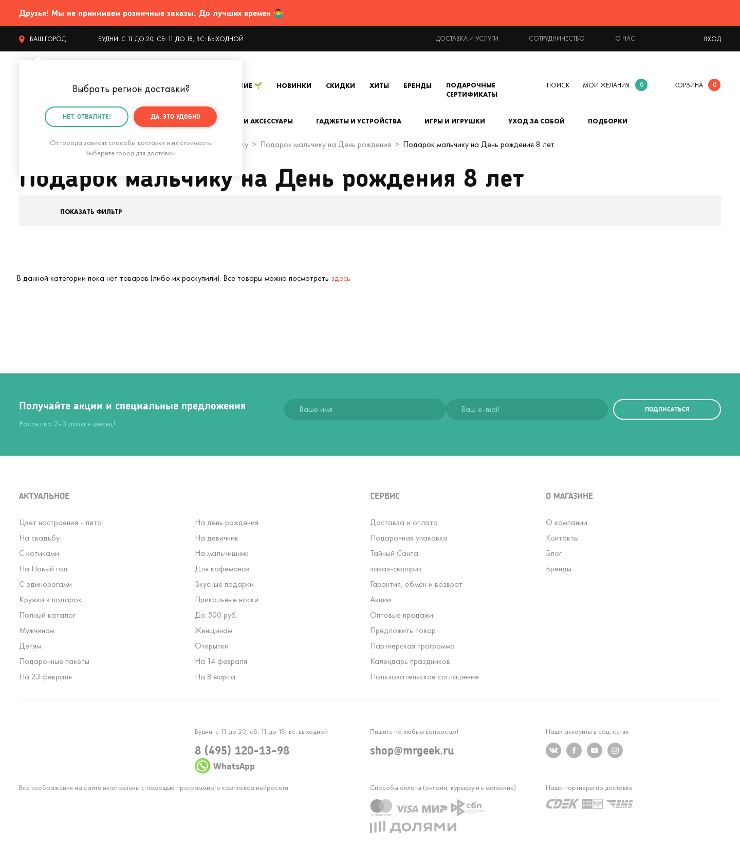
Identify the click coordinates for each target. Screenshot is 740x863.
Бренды (417, 85)
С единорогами (45, 584)
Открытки (212, 645)
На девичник (216, 537)
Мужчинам (36, 630)
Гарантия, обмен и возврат (416, 584)
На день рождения (226, 522)
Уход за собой (536, 121)
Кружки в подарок (50, 599)
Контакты (562, 537)
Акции (380, 599)
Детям (30, 645)
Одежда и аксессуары (252, 121)
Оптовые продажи (401, 614)
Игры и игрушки (454, 121)
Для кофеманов (222, 568)
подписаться (667, 409)
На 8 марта (215, 676)
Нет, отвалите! (87, 116)
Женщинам (213, 630)
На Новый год (43, 568)
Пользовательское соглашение (424, 676)
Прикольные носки (226, 599)
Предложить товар (403, 630)
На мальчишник (222, 553)
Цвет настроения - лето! (61, 522)
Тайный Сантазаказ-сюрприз (396, 561)
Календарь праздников (410, 661)
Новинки (293, 85)
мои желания (606, 85)
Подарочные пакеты (54, 661)
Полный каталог (47, 614)
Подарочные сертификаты (471, 90)
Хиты (379, 85)
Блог (554, 553)
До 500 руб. (216, 614)
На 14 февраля (221, 661)
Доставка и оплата (404, 522)
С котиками (39, 553)
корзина (688, 85)
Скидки (340, 85)
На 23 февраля (45, 676)
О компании (566, 522)
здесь (340, 278)
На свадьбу (39, 537)
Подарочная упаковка (409, 537)
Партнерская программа (412, 645)
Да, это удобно (175, 116)
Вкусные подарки (224, 584)
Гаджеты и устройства (358, 121)
